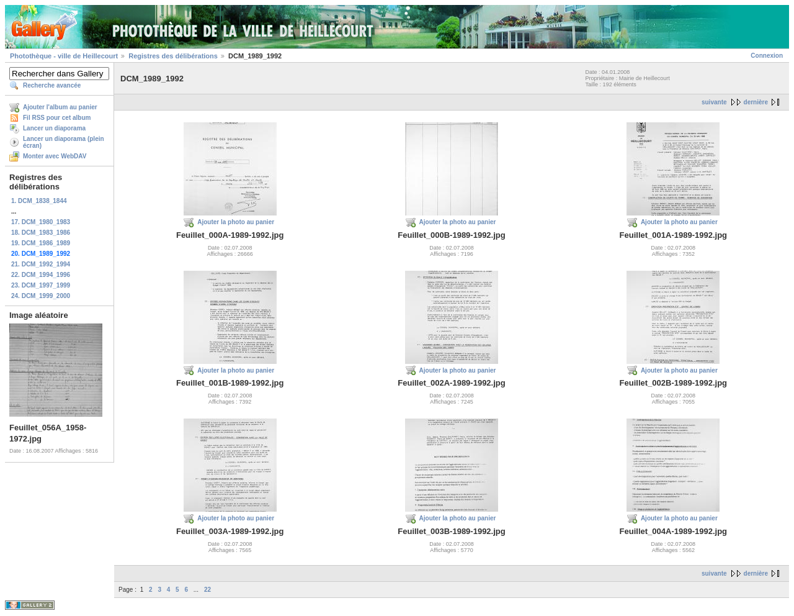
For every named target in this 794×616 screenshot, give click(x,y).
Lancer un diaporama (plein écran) (63, 142)
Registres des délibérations (173, 56)
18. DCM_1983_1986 (40, 232)
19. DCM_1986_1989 (40, 243)
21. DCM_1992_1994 (40, 264)
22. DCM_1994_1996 (40, 274)
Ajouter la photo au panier (235, 222)
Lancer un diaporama (54, 128)
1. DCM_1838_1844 (39, 200)
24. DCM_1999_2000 (40, 295)
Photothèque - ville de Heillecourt (64, 56)
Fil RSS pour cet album (57, 117)
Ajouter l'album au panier (60, 107)
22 (207, 589)
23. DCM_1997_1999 (40, 285)
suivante (714, 102)
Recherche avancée (52, 85)
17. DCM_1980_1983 (40, 222)
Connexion (767, 55)
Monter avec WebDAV (54, 156)
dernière (756, 102)
